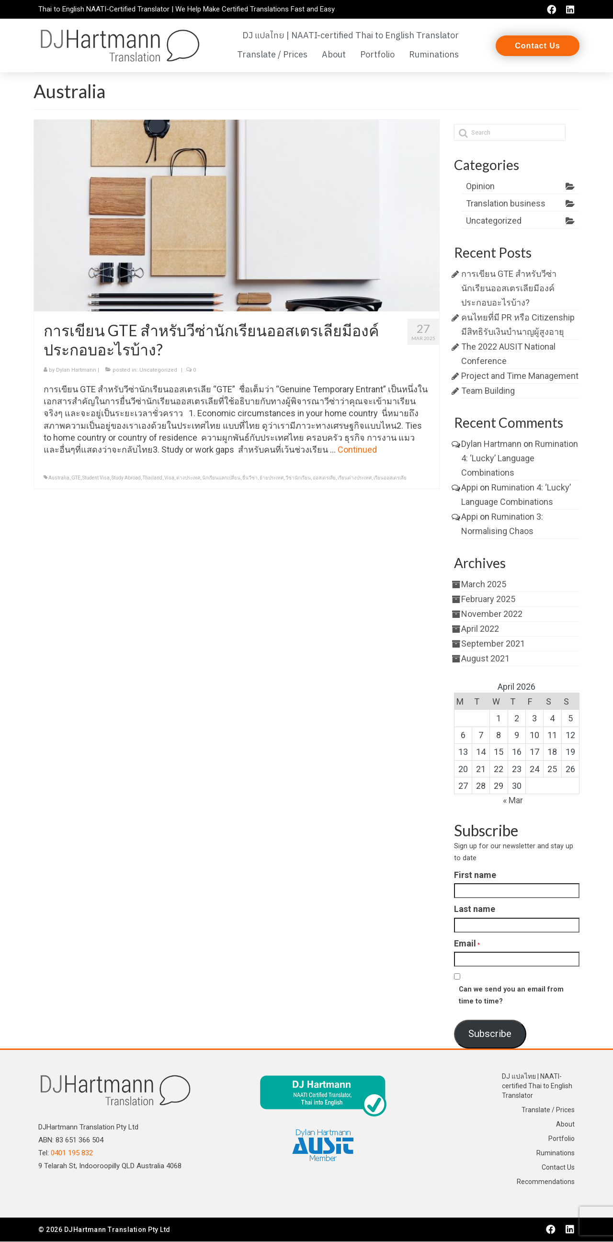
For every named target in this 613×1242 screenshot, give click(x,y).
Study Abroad (126, 478)
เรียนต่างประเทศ (355, 478)
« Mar (513, 801)
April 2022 (480, 629)
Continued (357, 450)
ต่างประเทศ (188, 478)
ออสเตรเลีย (324, 478)
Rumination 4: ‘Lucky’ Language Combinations (519, 458)
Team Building (488, 391)
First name (475, 875)
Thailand (152, 478)
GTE (75, 478)
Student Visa (96, 478)
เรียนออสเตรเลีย (390, 478)
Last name (474, 909)
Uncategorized (158, 370)
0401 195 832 (72, 1153)
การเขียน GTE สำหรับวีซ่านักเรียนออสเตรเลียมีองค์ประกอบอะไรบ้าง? (508, 288)
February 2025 (488, 599)
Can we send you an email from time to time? (511, 996)
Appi (469, 488)
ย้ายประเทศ (272, 478)
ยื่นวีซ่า (250, 478)
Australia (58, 478)
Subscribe (489, 1034)
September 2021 (493, 644)
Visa (169, 478)
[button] (537, 45)
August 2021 (485, 659)
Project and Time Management (520, 376)
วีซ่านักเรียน (298, 478)
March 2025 (483, 585)
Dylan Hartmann (76, 370)
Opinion (480, 187)
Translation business (505, 204)
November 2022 (491, 614)
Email (465, 943)
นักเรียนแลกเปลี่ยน (221, 478)
